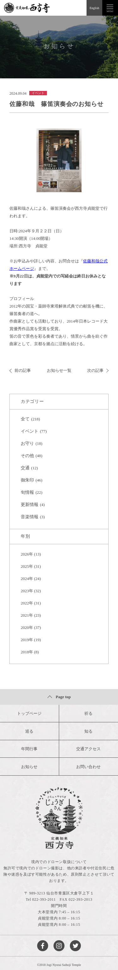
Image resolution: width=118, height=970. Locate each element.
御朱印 (27, 480)
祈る (88, 713)
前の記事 (20, 370)
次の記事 (98, 370)
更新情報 (29, 504)
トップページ (29, 713)
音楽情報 (29, 516)
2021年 (27, 615)
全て (25, 419)
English (94, 8)
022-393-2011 (44, 899)
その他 (27, 455)
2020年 (27, 627)
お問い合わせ (88, 766)
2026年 (27, 554)
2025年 (27, 566)
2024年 (27, 578)
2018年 (27, 652)
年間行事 (29, 748)
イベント (29, 431)
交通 (25, 468)
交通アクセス (88, 748)
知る (88, 731)
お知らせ (29, 766)
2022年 (27, 603)
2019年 (27, 639)
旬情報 (27, 492)
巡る (29, 731)
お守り (27, 443)
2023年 (27, 590)
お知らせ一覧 (59, 370)
